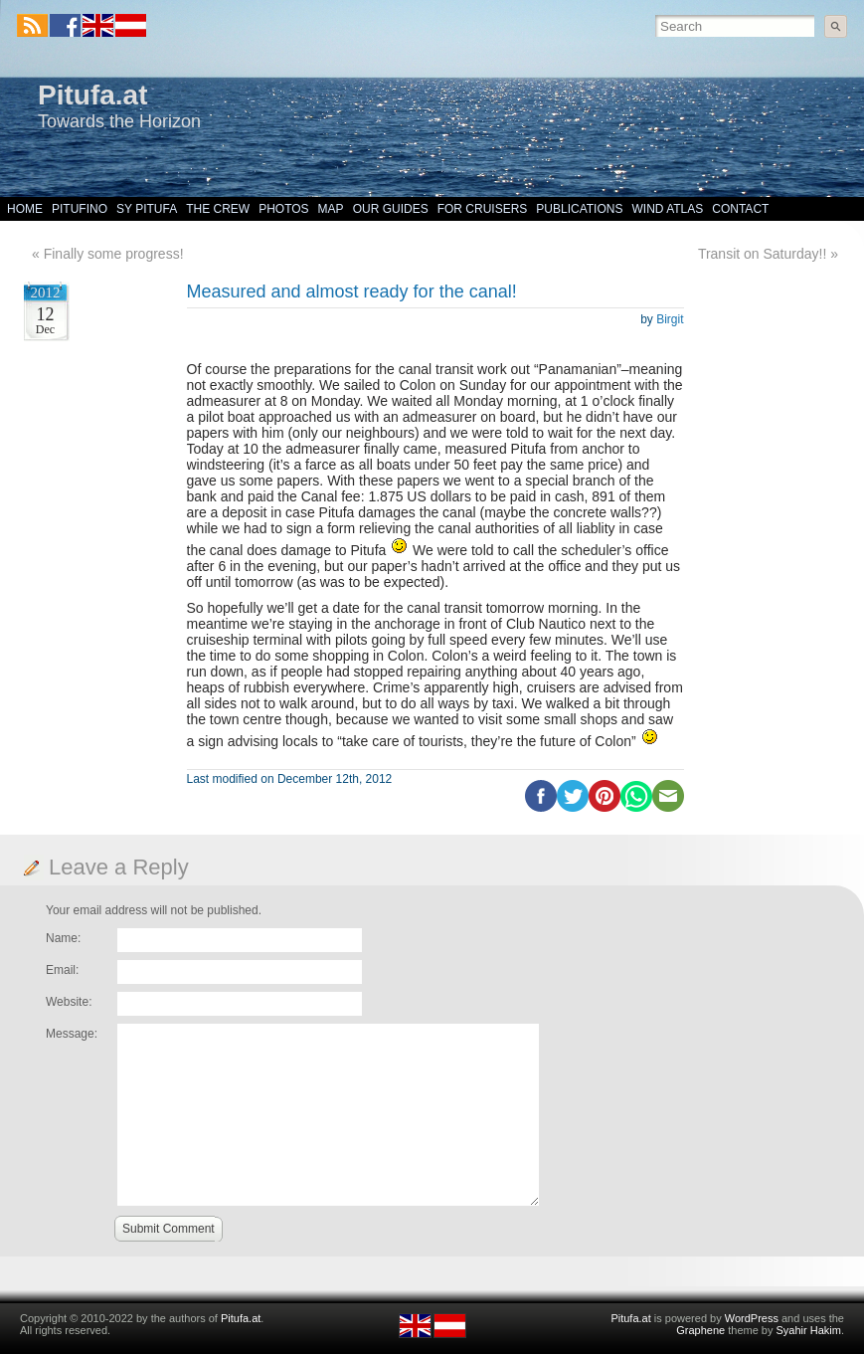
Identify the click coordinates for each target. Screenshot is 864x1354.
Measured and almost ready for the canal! (352, 291)
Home (25, 209)
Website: (68, 1002)
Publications (579, 209)
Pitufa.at (92, 95)
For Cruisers (482, 209)
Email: (62, 970)
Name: (63, 938)
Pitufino (79, 209)
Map (331, 209)
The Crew (218, 209)
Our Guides (391, 209)
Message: (71, 1034)
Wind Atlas (667, 209)
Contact (740, 209)
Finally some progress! (114, 254)
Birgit (669, 319)
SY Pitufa (146, 209)
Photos (283, 209)
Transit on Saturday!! (762, 254)
